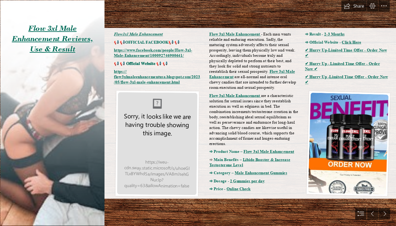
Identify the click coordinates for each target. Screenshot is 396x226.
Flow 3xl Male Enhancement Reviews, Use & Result (52, 39)
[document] (198, 113)
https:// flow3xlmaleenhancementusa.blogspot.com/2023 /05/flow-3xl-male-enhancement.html (157, 77)
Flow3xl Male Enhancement (138, 34)
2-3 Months (334, 34)
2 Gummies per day (247, 181)
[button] (354, 6)
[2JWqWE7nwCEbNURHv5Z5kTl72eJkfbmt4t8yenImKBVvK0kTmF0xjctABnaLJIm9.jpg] (52, 113)
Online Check (238, 189)
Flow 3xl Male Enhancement (235, 34)
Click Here (351, 42)
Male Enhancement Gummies (261, 173)
